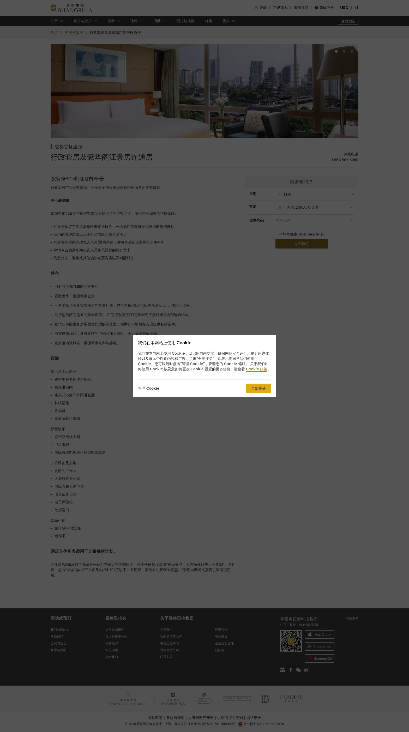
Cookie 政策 (256, 369)
